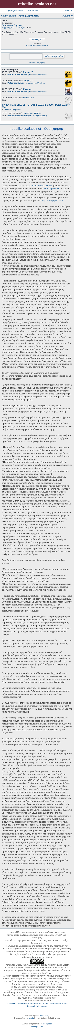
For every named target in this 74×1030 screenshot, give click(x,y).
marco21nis (28, 98)
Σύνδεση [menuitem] (68, 10)
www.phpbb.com (51, 188)
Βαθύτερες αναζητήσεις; (37, 63)
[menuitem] (34, 1026)
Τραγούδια (33, 10)
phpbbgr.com (47, 1024)
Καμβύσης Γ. (7, 27)
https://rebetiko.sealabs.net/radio (37, 45)
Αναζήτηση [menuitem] (68, 16)
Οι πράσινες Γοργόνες (12, 25)
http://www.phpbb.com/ (52, 200)
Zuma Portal (43, 1016)
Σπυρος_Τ (28, 72)
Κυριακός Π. (20, 27)
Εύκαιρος (27, 89)
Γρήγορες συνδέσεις (14, 10)
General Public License (41, 185)
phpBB (31, 1018)
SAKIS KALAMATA (32, 113)
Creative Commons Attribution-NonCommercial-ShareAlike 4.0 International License (37, 1004)
